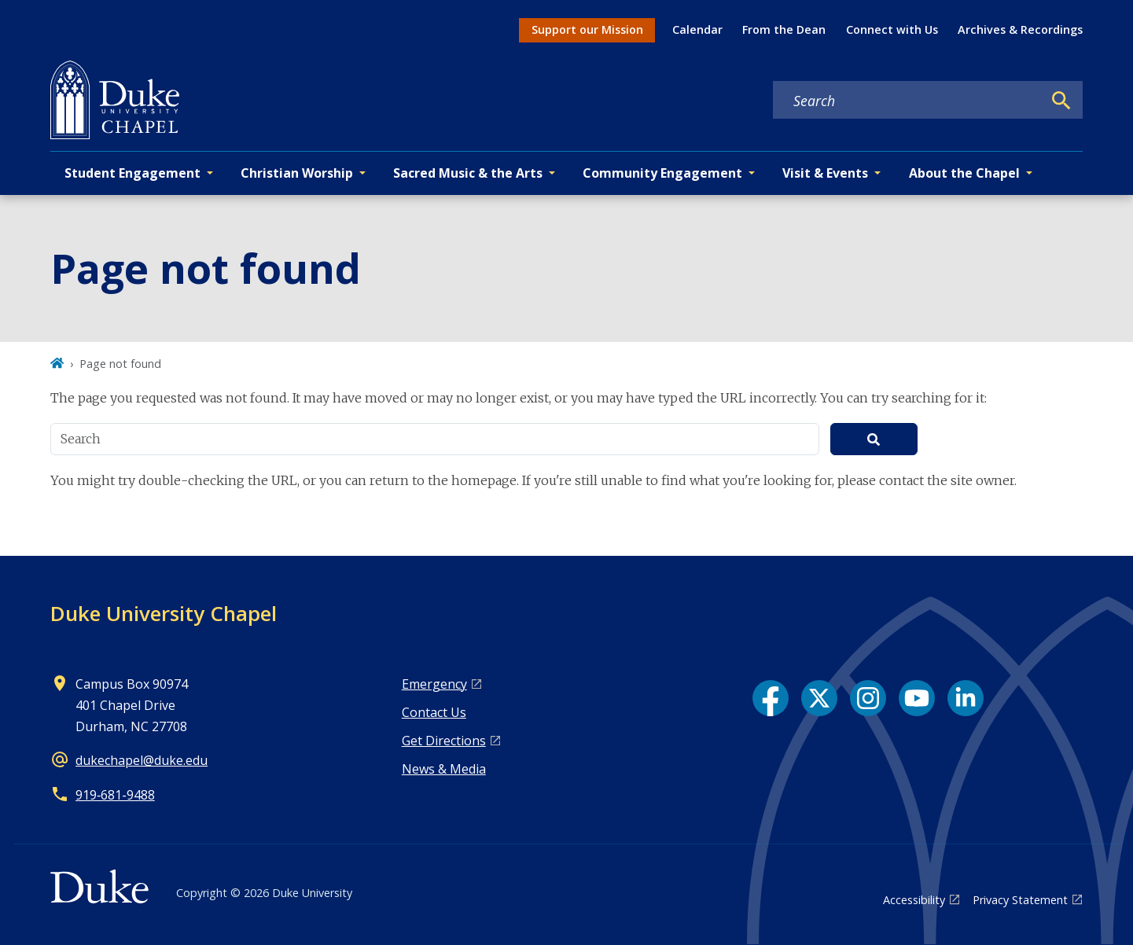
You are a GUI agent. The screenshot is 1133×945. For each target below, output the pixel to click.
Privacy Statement (1020, 899)
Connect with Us (892, 29)
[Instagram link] (868, 698)
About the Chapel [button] (964, 173)
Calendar (697, 29)
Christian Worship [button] (297, 173)
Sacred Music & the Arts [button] (468, 173)
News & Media (444, 769)
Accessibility (914, 899)
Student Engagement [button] (132, 173)
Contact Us (434, 712)
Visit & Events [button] (825, 173)
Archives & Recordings (1020, 29)
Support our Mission (587, 29)
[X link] (819, 698)
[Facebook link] (770, 698)
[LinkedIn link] (965, 698)
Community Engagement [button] (662, 173)
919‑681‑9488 (115, 794)
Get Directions (444, 740)
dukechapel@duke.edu (141, 760)
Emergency (434, 684)
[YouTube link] (917, 698)
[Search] (1061, 100)
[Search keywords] (907, 100)
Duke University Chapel (163, 613)
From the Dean (784, 29)
